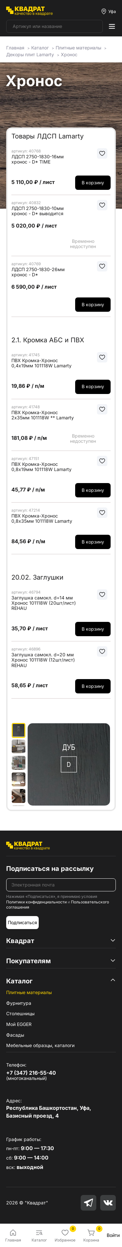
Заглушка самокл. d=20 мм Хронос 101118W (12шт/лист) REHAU (43, 660)
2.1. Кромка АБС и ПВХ (47, 340)
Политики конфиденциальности (36, 901)
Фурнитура (18, 1003)
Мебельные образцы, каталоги (40, 1045)
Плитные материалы (29, 992)
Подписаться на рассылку (50, 869)
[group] (68, 764)
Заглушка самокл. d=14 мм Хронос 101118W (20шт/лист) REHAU (43, 603)
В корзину (93, 182)
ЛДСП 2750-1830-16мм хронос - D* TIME (37, 159)
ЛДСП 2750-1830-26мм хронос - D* (38, 272)
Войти (113, 1235)
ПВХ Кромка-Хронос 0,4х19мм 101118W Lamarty (41, 363)
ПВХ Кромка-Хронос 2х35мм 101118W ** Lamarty (42, 415)
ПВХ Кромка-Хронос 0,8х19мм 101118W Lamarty (41, 467)
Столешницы (20, 1013)
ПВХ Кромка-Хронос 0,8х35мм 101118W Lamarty (41, 518)
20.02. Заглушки (37, 577)
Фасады (15, 1035)
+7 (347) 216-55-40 (31, 1073)
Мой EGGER (19, 1024)
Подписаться (22, 922)
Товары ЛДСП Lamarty (47, 136)
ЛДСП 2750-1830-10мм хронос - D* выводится (37, 211)
